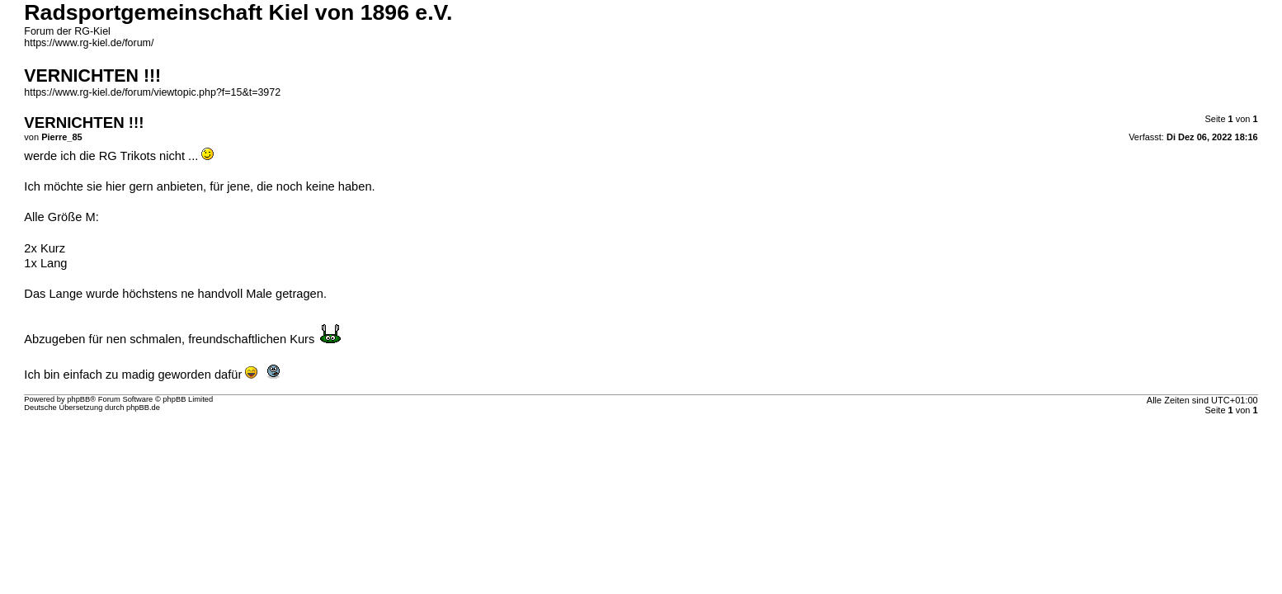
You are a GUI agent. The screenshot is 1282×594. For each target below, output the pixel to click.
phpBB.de (143, 407)
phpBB (78, 399)
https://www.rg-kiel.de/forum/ (88, 43)
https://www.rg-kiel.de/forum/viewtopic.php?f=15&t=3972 (152, 92)
